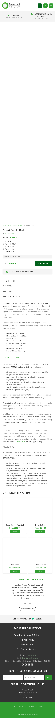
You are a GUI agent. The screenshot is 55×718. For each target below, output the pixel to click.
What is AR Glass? (13, 296)
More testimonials (27, 609)
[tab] (27, 281)
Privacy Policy (27, 639)
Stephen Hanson (18, 225)
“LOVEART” (14, 16)
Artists (10, 225)
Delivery (7, 286)
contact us (21, 442)
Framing (7, 291)
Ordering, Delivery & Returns (27, 635)
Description (9, 281)
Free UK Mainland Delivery (41, 16)
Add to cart (43, 263)
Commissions (27, 644)
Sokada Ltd (34, 714)
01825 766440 (31, 655)
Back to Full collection (14, 357)
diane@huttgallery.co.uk (30, 658)
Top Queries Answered (27, 649)
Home (4, 225)
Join (48, 677)
